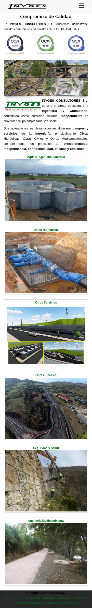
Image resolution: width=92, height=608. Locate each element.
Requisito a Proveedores (63, 602)
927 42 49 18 (14, 597)
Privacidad (48, 597)
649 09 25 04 (32, 597)
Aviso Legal (64, 597)
